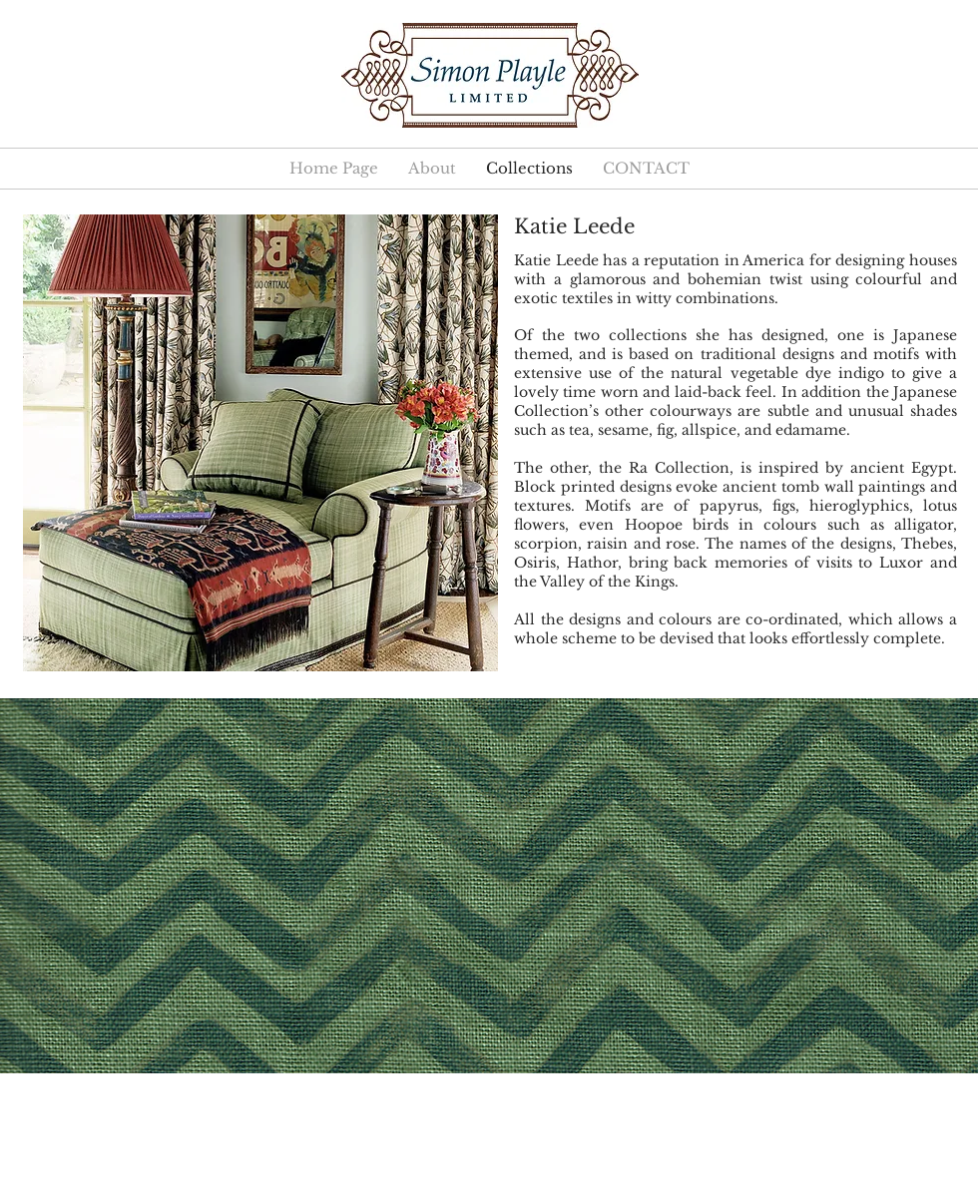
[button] (489, 885)
